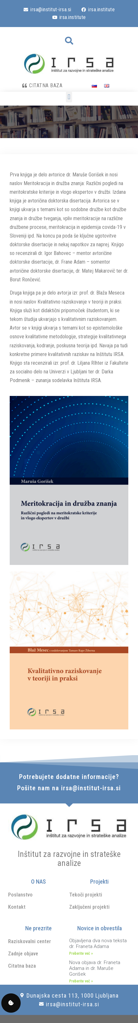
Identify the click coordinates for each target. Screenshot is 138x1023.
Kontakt (17, 907)
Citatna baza (22, 966)
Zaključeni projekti (89, 907)
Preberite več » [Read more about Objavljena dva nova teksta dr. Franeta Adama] (81, 953)
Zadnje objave (23, 954)
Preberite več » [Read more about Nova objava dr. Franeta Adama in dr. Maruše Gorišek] (81, 981)
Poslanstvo (20, 895)
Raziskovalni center (29, 941)
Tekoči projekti (85, 895)
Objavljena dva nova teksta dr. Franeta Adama (98, 943)
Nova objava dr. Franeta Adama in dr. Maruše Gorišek (94, 968)
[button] (69, 40)
